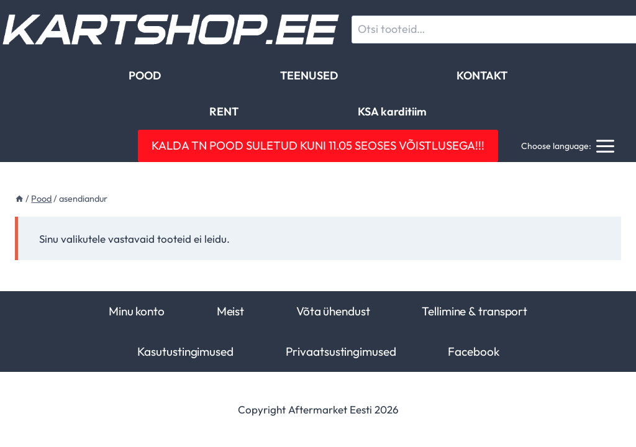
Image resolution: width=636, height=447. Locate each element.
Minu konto (137, 311)
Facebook (473, 351)
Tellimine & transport (474, 311)
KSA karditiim (392, 111)
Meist (230, 311)
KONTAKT (482, 75)
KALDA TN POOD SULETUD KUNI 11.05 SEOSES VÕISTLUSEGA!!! (318, 145)
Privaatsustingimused (341, 351)
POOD (145, 75)
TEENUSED (309, 75)
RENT (223, 111)
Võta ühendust (333, 311)
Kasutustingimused (185, 351)
